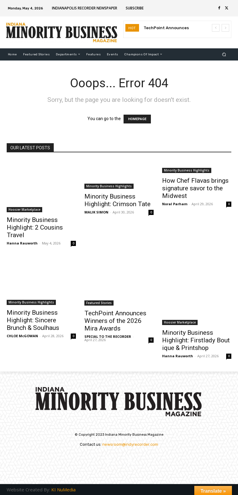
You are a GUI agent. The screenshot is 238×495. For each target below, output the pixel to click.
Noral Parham (174, 204)
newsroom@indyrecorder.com (130, 444)
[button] (224, 54)
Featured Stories (99, 303)
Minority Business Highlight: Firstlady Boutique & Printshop (196, 340)
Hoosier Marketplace (24, 209)
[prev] (215, 28)
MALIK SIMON (96, 212)
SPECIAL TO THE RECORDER (107, 336)
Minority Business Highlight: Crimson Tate (117, 200)
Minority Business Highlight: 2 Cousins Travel (35, 227)
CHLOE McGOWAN (22, 336)
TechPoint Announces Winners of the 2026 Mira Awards (115, 321)
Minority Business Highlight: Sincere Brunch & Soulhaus (33, 320)
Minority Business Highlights (109, 186)
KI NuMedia (63, 489)
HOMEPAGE (137, 119)
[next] (225, 28)
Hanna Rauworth (22, 243)
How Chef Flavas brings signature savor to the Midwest (195, 188)
